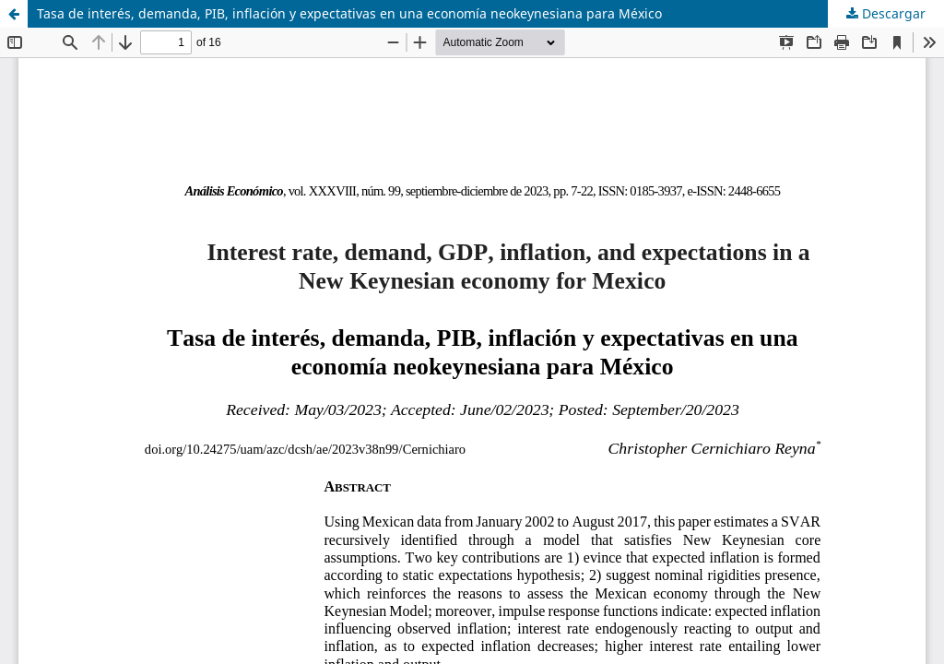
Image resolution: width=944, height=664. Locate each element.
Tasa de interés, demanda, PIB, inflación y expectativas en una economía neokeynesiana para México (349, 13)
